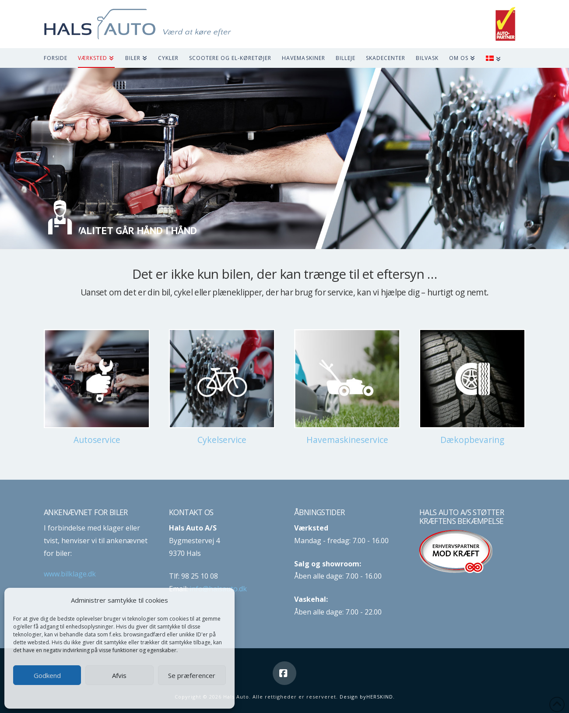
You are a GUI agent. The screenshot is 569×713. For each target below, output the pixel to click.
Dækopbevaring (472, 440)
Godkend (47, 675)
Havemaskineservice (347, 440)
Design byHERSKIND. (367, 696)
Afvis (119, 675)
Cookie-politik (96, 696)
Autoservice (97, 440)
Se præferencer (191, 675)
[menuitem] (498, 58)
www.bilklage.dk (70, 574)
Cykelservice (221, 440)
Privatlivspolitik (136, 696)
